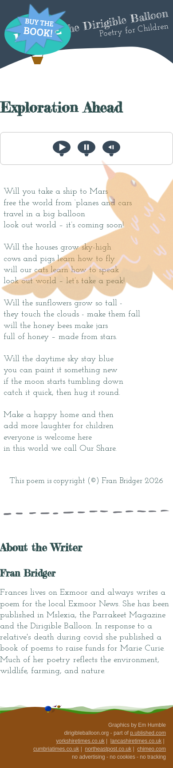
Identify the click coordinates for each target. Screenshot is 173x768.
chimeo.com (151, 749)
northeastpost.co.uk (108, 749)
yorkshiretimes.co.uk (80, 741)
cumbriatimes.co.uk (56, 749)
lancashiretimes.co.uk (135, 741)
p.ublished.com (148, 733)
